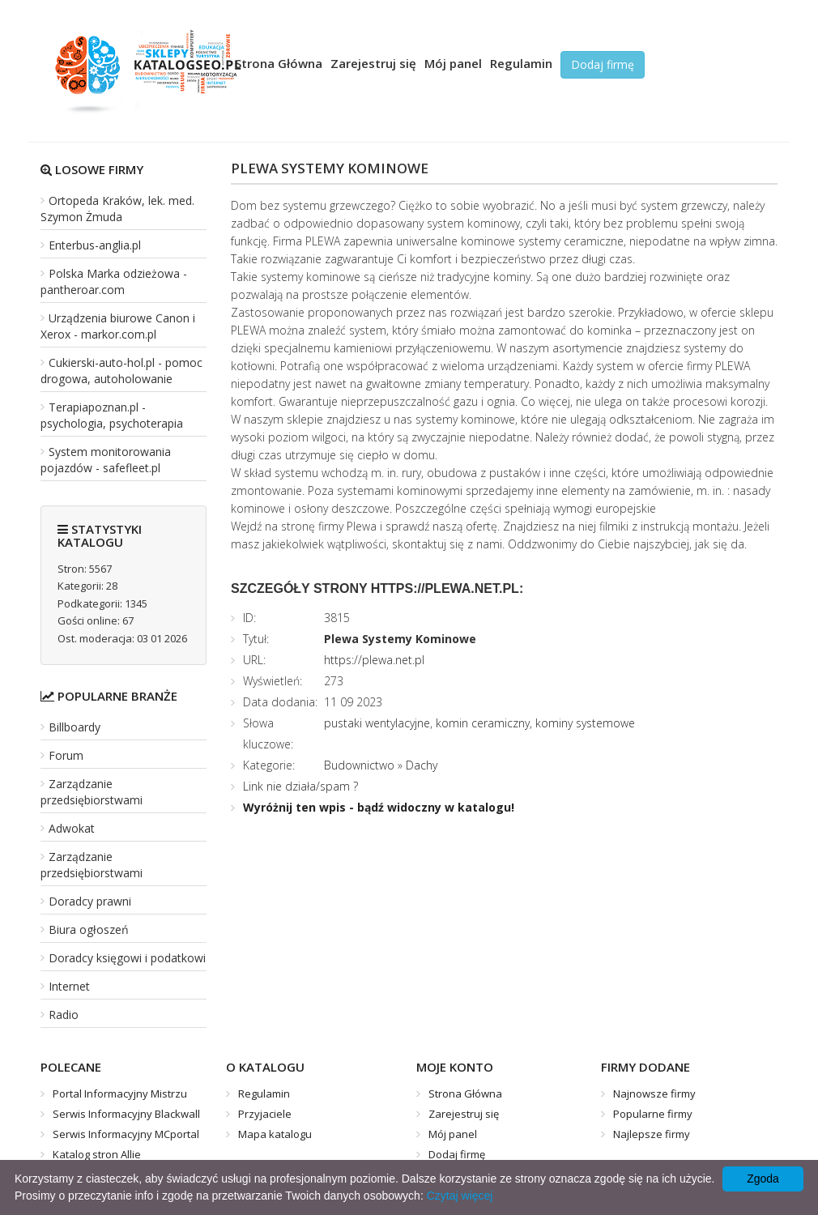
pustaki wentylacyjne (377, 723)
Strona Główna (278, 63)
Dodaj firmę (602, 64)
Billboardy (74, 727)
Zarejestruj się (373, 63)
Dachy (421, 765)
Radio (64, 1014)
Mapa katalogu (275, 1134)
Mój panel (453, 63)
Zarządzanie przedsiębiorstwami (91, 792)
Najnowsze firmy (654, 1093)
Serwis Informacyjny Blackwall (126, 1113)
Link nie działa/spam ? (300, 786)
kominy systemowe (585, 723)
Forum (66, 755)
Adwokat (72, 828)
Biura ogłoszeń (89, 929)
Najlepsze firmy (651, 1134)
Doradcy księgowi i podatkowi (127, 958)
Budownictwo (359, 765)
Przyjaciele (265, 1113)
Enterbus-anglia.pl (95, 245)
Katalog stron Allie (97, 1154)
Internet (69, 986)
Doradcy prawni (90, 901)
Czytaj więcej (460, 1195)
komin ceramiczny (483, 723)
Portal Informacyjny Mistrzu (120, 1093)
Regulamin (521, 63)
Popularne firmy (652, 1113)
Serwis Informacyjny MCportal (126, 1134)
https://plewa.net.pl (374, 659)
